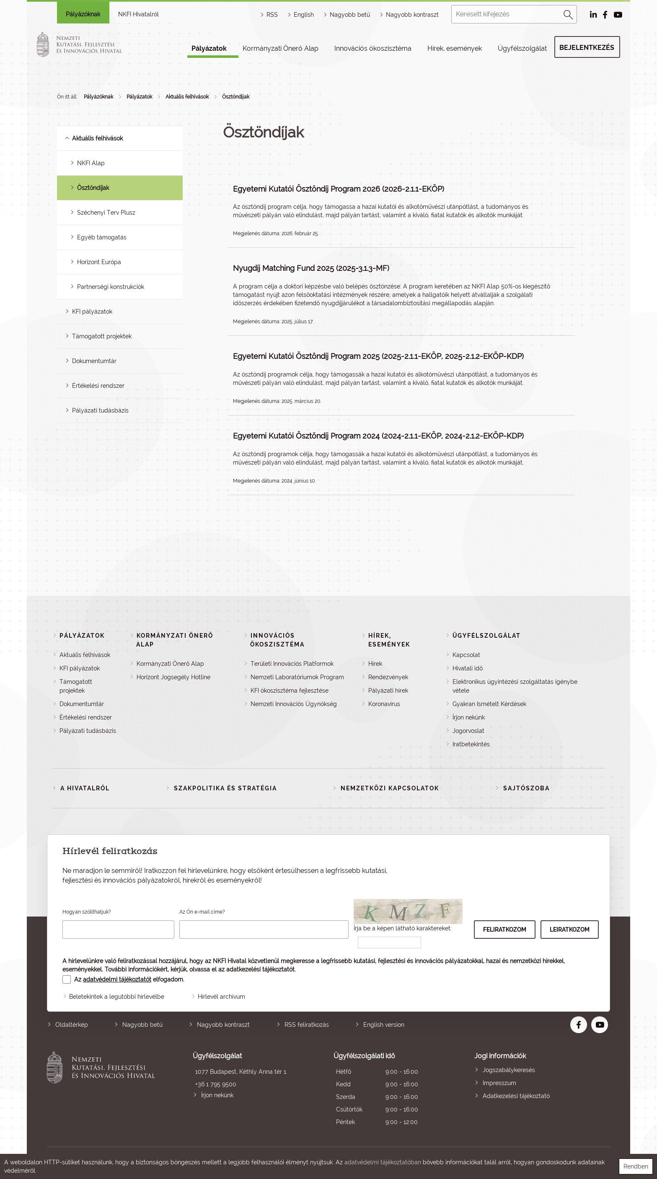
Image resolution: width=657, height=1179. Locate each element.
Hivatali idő (468, 668)
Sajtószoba (526, 788)
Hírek (375, 663)
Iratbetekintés (471, 744)
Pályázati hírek (388, 690)
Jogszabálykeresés (509, 1070)
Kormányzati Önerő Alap (280, 48)
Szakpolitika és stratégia (225, 788)
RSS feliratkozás (307, 1024)
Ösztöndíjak (235, 97)
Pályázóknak (83, 14)
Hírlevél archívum (221, 996)
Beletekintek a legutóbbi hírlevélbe (116, 996)
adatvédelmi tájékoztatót (117, 979)
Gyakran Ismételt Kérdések (489, 704)
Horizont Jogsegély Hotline (173, 677)
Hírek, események (454, 48)
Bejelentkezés (586, 48)
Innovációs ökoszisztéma (372, 48)
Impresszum (499, 1083)
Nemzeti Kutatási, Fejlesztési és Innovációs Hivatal (103, 1090)
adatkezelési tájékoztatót (260, 969)
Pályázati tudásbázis (100, 410)
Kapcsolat (466, 655)
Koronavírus (384, 704)
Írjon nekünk (469, 717)
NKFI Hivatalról (138, 14)
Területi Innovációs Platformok (292, 663)
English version (383, 1024)
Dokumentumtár (94, 361)
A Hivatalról (85, 788)
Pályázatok (209, 48)
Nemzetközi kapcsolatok (390, 788)
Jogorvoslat (468, 730)
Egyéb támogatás (102, 237)
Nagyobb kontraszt (412, 14)
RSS (272, 14)
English (304, 14)
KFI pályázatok (92, 311)
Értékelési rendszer (98, 385)
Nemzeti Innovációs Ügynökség (294, 704)
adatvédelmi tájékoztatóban (382, 1162)
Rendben (635, 1166)
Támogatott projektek (102, 336)
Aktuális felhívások (187, 97)
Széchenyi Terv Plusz (106, 212)
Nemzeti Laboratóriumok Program (297, 677)
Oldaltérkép (71, 1024)
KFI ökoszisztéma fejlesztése (289, 690)
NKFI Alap (91, 163)
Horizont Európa (99, 262)
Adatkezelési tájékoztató (516, 1096)
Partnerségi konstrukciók (110, 286)
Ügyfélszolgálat (522, 48)
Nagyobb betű (142, 1024)
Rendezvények (388, 677)
